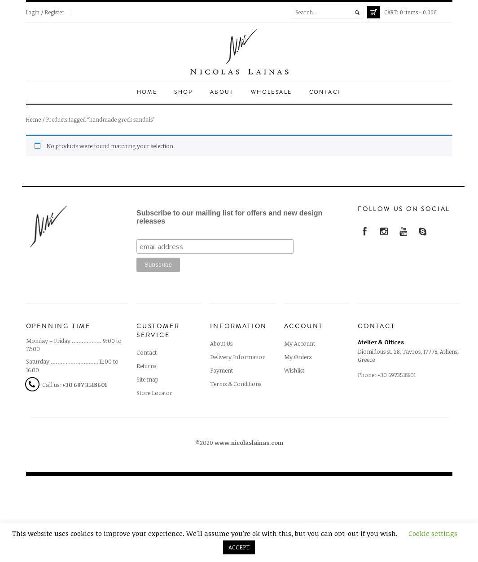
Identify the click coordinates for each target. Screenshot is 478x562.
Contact (325, 92)
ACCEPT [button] (239, 547)
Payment (221, 370)
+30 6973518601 (396, 375)
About (222, 92)
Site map (147, 379)
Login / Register (45, 12)
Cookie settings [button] (432, 533)
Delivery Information (238, 357)
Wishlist (294, 370)
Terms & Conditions (235, 384)
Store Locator (154, 393)
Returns (146, 366)
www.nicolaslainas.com (249, 443)
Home (147, 92)
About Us (221, 343)
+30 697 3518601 (84, 385)
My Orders (297, 357)
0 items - (410, 12)
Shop (183, 92)
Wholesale (271, 92)
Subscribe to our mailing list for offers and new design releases (229, 217)
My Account (299, 343)
